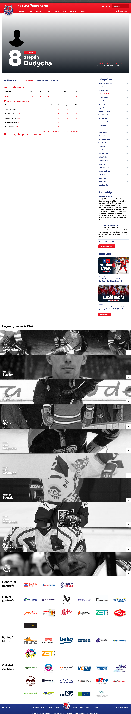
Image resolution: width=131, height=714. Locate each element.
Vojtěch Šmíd (103, 118)
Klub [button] (65, 11)
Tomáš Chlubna (103, 143)
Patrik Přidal (102, 175)
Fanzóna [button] (56, 11)
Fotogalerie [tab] (42, 81)
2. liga (7, 96)
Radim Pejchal (103, 167)
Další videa (104, 314)
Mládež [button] (47, 11)
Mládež (57, 704)
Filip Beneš (102, 129)
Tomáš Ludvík (103, 153)
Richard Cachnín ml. (105, 136)
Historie (87, 704)
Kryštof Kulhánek (104, 108)
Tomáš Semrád (103, 115)
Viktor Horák (103, 101)
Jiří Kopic (101, 104)
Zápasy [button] (38, 11)
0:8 (19, 109)
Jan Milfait (102, 164)
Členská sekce (122, 11)
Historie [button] (73, 11)
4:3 (19, 118)
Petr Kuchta (102, 150)
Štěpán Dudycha (104, 94)
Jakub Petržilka (104, 171)
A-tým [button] (30, 11)
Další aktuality (107, 246)
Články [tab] (54, 81)
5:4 (18, 122)
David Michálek (103, 160)
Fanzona (74, 704)
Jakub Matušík (103, 157)
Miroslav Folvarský (105, 83)
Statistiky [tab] (29, 81)
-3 (67, 109)
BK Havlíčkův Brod (33, 6)
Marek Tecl (102, 178)
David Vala (102, 125)
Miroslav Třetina (104, 182)
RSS (87, 711)
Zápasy (50, 704)
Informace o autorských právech (76, 711)
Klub (81, 704)
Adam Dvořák (103, 97)
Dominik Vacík (103, 122)
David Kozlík (102, 146)
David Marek (102, 87)
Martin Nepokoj (104, 111)
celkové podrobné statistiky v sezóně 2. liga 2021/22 (60, 131)
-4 (66, 96)
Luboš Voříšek (103, 185)
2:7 (18, 126)
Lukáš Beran (102, 132)
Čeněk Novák (103, 90)
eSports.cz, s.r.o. (61, 711)
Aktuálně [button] (21, 11)
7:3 (19, 114)
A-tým (43, 704)
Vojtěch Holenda (104, 139)
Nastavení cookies (95, 711)
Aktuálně (36, 704)
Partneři (82, 11)
